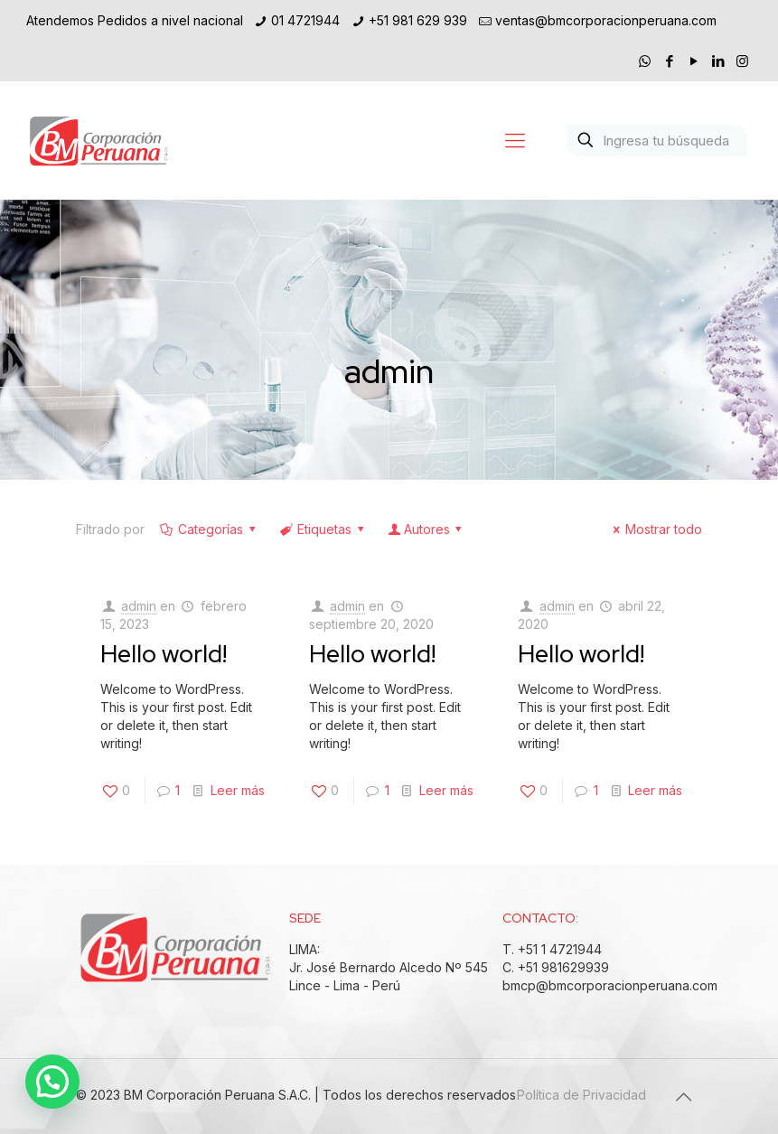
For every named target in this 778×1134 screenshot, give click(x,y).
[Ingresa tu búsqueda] (657, 140)
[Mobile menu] (515, 140)
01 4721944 (305, 20)
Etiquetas (323, 529)
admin (138, 606)
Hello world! (163, 654)
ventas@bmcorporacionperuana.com (606, 20)
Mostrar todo (655, 529)
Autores (426, 529)
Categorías (209, 529)
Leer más (238, 790)
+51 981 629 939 (418, 20)
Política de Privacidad (581, 1094)
